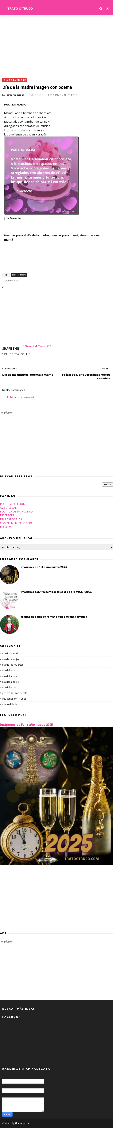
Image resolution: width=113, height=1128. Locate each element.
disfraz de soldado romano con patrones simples (54, 616)
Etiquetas (5, 527)
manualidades (10, 704)
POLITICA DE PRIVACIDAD (16, 511)
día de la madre (15, 80)
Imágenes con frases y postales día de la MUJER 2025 (56, 591)
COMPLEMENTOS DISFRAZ (17, 523)
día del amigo (10, 670)
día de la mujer (10, 659)
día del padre (10, 687)
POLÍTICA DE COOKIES (14, 504)
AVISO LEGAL (8, 507)
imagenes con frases (14, 698)
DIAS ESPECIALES (11, 519)
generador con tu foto (14, 693)
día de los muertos (13, 664)
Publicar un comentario (21, 397)
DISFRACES (7, 515)
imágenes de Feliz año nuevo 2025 (44, 566)
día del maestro (11, 676)
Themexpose (22, 1123)
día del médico (10, 681)
